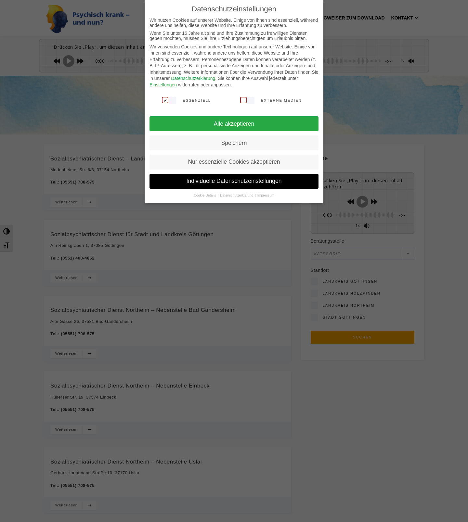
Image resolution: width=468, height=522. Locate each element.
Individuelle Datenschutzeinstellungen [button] (234, 181)
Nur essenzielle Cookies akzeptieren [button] (234, 162)
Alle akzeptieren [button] (234, 123)
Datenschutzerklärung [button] (237, 195)
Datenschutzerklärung (193, 78)
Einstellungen (163, 84)
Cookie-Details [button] (205, 195)
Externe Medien (271, 99)
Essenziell (186, 99)
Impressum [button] (265, 195)
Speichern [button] (234, 142)
